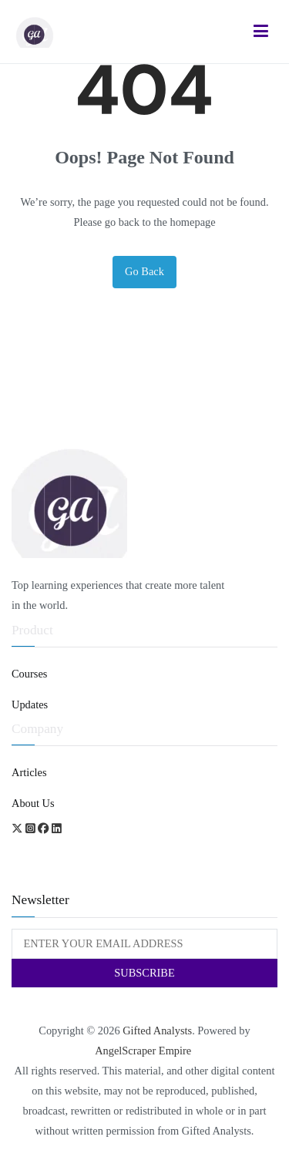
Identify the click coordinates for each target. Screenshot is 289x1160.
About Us (33, 803)
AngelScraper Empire (144, 1050)
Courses (29, 673)
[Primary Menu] (261, 31)
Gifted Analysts (157, 1030)
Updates (30, 704)
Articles (29, 772)
